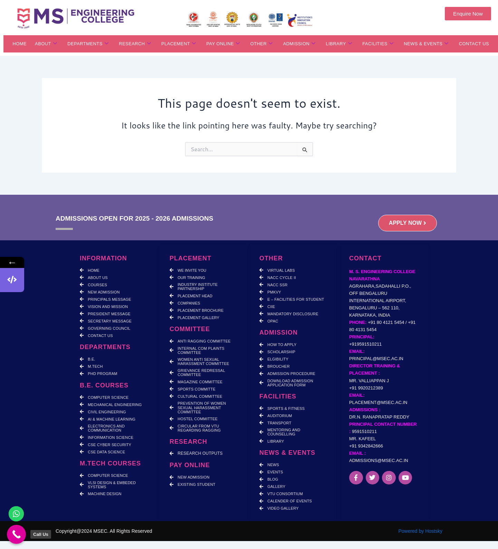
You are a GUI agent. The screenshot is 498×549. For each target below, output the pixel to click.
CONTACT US (474, 43)
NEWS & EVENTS (426, 43)
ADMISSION (299, 43)
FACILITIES (377, 43)
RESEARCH (135, 43)
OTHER (261, 43)
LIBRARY (339, 43)
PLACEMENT (178, 43)
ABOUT (46, 43)
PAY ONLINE (223, 43)
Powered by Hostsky (420, 531)
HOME (19, 43)
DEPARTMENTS (87, 43)
